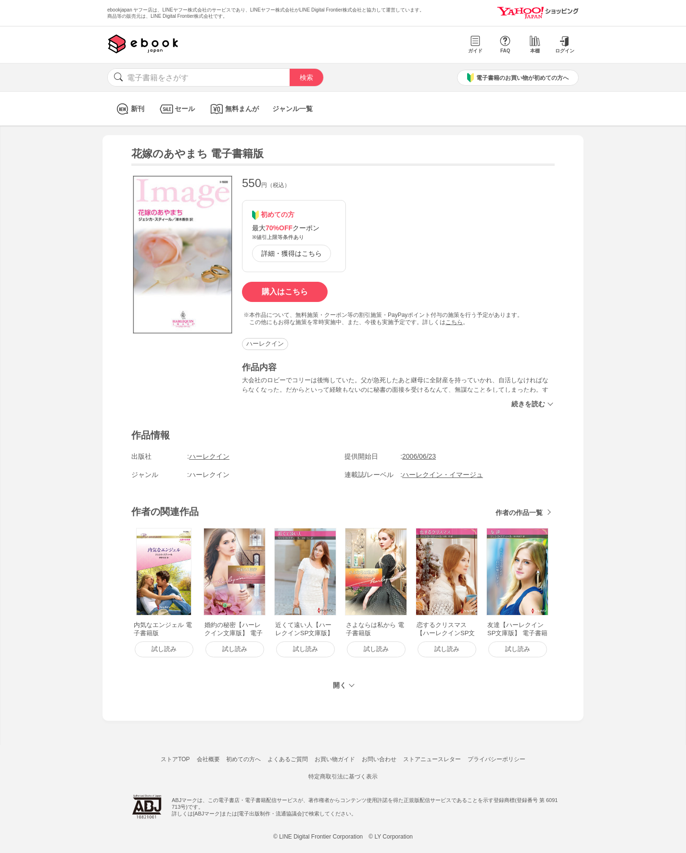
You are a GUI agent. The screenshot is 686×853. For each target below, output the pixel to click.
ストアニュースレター (432, 759)
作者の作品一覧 (519, 512)
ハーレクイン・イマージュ (442, 474)
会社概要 (208, 759)
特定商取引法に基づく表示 (343, 776)
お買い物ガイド (335, 759)
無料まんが (233, 108)
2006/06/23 (419, 456)
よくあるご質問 (287, 759)
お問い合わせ (379, 759)
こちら (454, 322)
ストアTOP (175, 759)
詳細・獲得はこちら (291, 253)
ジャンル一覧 (292, 109)
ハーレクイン (265, 343)
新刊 (129, 108)
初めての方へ (243, 759)
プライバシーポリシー (496, 759)
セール (176, 108)
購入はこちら (285, 292)
